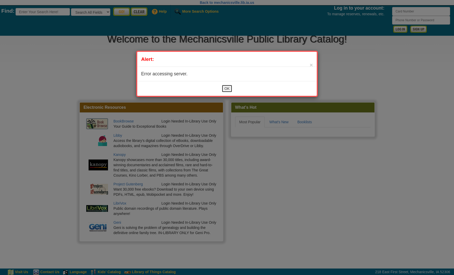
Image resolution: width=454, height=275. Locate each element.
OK (226, 88)
